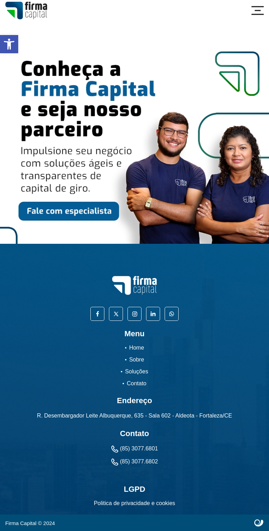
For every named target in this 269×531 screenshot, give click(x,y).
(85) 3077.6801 (134, 449)
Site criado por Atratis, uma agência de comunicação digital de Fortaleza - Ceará (259, 523)
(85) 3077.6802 (134, 462)
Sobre (136, 360)
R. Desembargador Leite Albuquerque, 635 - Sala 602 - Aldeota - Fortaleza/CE (134, 416)
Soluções (136, 371)
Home (136, 348)
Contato (136, 383)
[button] (9, 44)
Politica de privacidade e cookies (134, 503)
